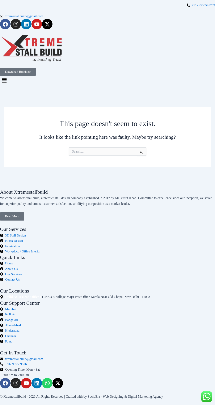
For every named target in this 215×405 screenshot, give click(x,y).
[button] (107, 78)
